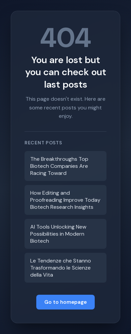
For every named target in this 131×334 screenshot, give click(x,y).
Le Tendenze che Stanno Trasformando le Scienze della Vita (60, 267)
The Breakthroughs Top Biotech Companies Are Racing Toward (59, 166)
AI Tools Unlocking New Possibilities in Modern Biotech (58, 233)
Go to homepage (65, 302)
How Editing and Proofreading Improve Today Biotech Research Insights (65, 199)
